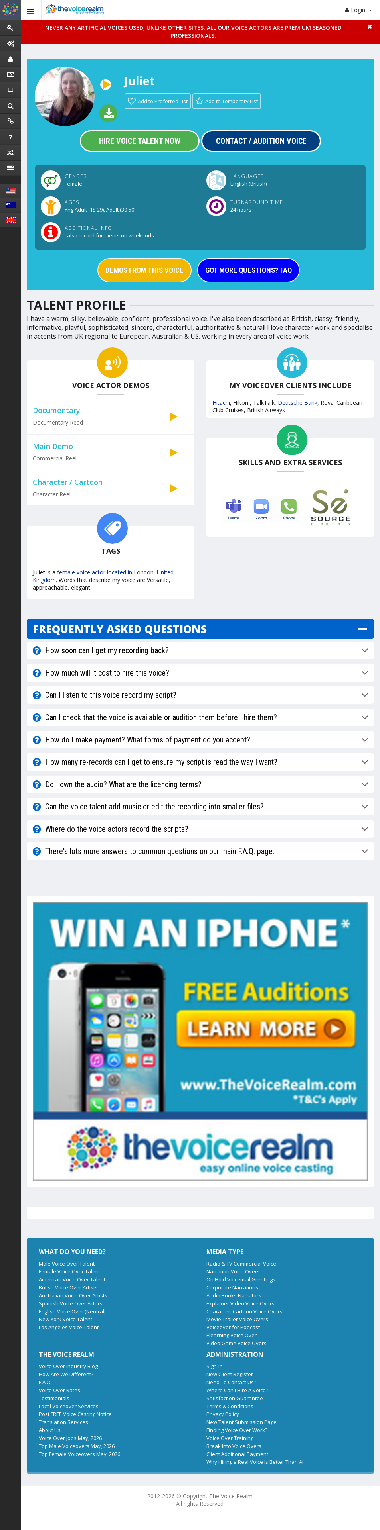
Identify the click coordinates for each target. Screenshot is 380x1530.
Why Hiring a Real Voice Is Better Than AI (254, 1461)
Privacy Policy (222, 1414)
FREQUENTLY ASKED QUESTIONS (120, 628)
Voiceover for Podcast (233, 1327)
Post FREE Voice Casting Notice (75, 1414)
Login (358, 10)
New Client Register (229, 1374)
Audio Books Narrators (233, 1295)
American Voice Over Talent (72, 1279)
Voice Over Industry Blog (68, 1366)
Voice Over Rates (59, 1390)
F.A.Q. (45, 1382)
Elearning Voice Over (231, 1335)
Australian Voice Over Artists (73, 1295)
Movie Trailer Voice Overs (237, 1319)
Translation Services (63, 1422)
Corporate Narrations (232, 1287)
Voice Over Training (229, 1438)
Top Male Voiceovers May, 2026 (77, 1446)
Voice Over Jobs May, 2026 (70, 1438)
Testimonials (54, 1398)
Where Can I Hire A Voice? (237, 1390)
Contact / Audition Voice (261, 141)
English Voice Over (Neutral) (72, 1311)
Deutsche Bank (297, 402)
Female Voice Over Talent (69, 1271)
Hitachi (221, 402)
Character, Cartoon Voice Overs (244, 1311)
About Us (50, 1430)
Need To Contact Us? (231, 1382)
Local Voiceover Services (69, 1406)
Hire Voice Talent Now (139, 141)
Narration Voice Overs (233, 1271)
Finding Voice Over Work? (236, 1430)
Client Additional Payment (237, 1454)
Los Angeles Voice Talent (69, 1327)
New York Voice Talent (65, 1319)
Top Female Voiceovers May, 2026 (79, 1454)
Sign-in (214, 1366)
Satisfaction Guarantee (234, 1398)
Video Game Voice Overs (236, 1343)
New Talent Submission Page (241, 1422)
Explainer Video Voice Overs (240, 1303)
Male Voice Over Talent (67, 1263)
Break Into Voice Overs (233, 1446)
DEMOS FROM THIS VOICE (144, 270)
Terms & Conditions (229, 1406)
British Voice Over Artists (68, 1287)
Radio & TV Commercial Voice (241, 1263)
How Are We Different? (66, 1374)
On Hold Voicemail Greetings (240, 1279)
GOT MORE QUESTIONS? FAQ (248, 270)
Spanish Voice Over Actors (71, 1303)
